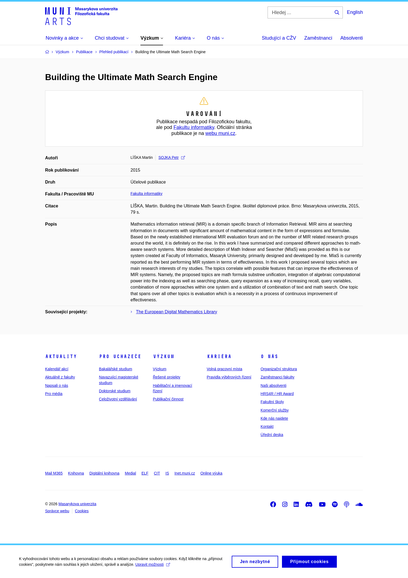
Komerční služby (274, 410)
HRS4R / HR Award (277, 393)
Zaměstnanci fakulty (277, 377)
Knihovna (76, 473)
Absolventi (351, 38)
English (355, 12)
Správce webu (57, 511)
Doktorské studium (114, 391)
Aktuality (61, 356)
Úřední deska (272, 434)
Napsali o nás (56, 385)
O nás (269, 356)
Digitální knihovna (104, 473)
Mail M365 (54, 473)
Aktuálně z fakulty (60, 377)
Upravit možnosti (152, 566)
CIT (157, 473)
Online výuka (211, 473)
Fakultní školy (272, 402)
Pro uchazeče (120, 356)
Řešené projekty (166, 377)
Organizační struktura (279, 369)
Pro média (53, 393)
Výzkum (163, 356)
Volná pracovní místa (224, 369)
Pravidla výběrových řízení (229, 377)
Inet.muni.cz (184, 473)
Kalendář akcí (56, 369)
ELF (145, 473)
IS (167, 473)
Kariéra (219, 356)
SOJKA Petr (171, 157)
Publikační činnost (168, 399)
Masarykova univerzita (77, 504)
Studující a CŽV (279, 38)
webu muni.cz (220, 133)
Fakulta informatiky (146, 193)
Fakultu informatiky (194, 127)
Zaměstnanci (318, 38)
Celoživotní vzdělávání (118, 399)
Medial (130, 473)
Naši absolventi (273, 385)
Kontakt (267, 426)
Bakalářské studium (115, 369)
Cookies (82, 511)
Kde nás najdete (274, 418)
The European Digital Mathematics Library (176, 311)
